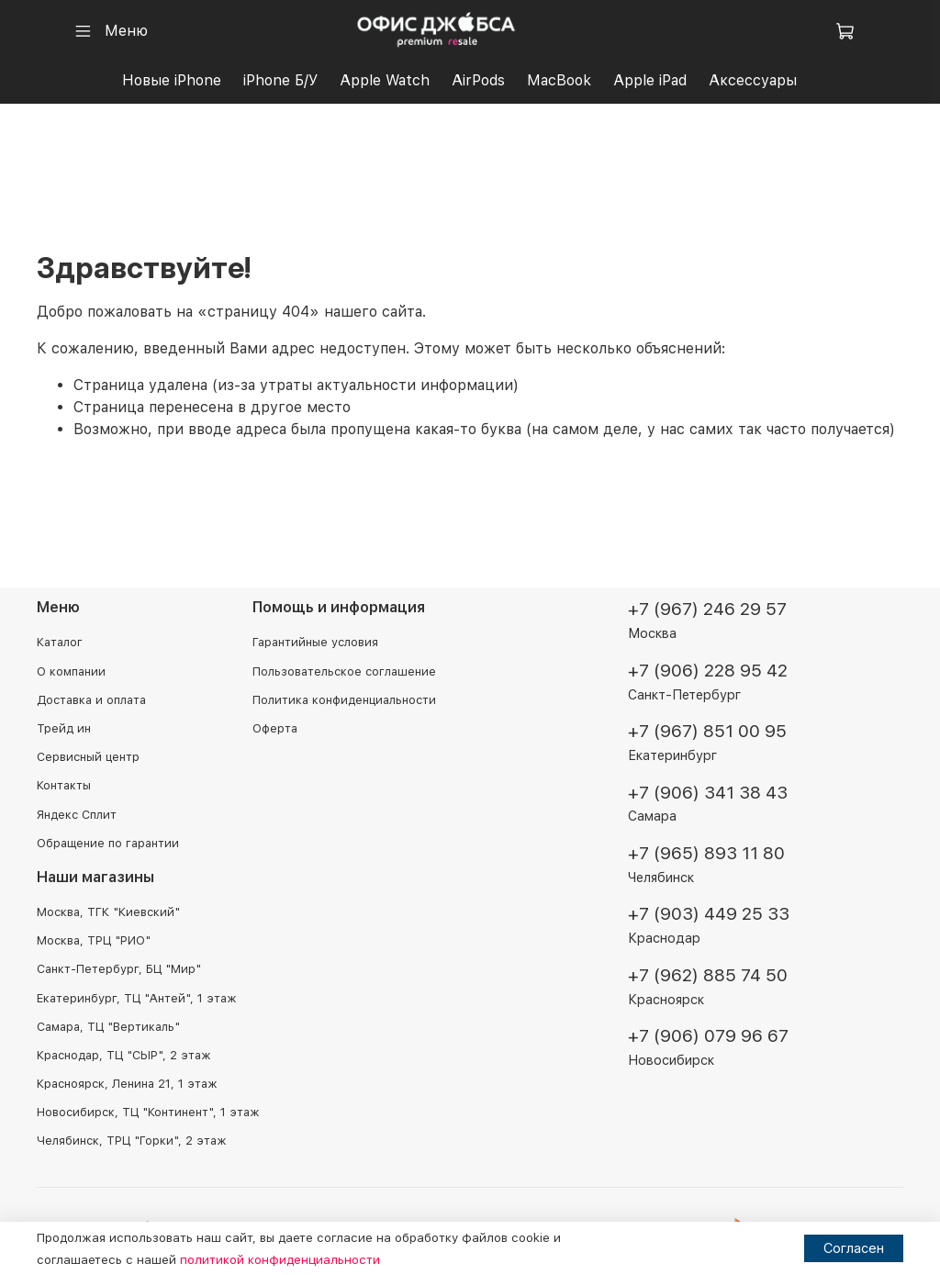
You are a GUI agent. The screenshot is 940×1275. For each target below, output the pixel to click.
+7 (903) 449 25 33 (708, 914)
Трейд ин (64, 728)
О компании (71, 671)
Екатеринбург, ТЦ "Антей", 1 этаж (136, 998)
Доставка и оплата (91, 700)
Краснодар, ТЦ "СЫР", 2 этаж (123, 1055)
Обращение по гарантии (108, 843)
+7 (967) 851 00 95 (707, 731)
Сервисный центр (88, 757)
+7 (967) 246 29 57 (707, 610)
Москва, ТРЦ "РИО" (94, 940)
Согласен (853, 1248)
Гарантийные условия (315, 643)
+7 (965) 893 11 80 (706, 853)
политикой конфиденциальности (280, 1259)
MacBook (559, 80)
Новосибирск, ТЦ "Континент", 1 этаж (148, 1112)
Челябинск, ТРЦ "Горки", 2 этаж (131, 1141)
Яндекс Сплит (77, 815)
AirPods (478, 80)
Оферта (274, 728)
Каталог (60, 643)
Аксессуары (753, 80)
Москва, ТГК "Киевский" (108, 912)
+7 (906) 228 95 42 (708, 670)
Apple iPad (650, 80)
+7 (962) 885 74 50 (708, 975)
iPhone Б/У (280, 80)
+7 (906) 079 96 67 (708, 1035)
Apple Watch (385, 80)
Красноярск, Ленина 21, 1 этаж (127, 1083)
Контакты (64, 785)
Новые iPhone (171, 80)
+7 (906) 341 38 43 (708, 792)
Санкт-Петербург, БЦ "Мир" (119, 969)
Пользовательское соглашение (344, 671)
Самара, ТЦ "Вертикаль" (108, 1027)
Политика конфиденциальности (344, 700)
